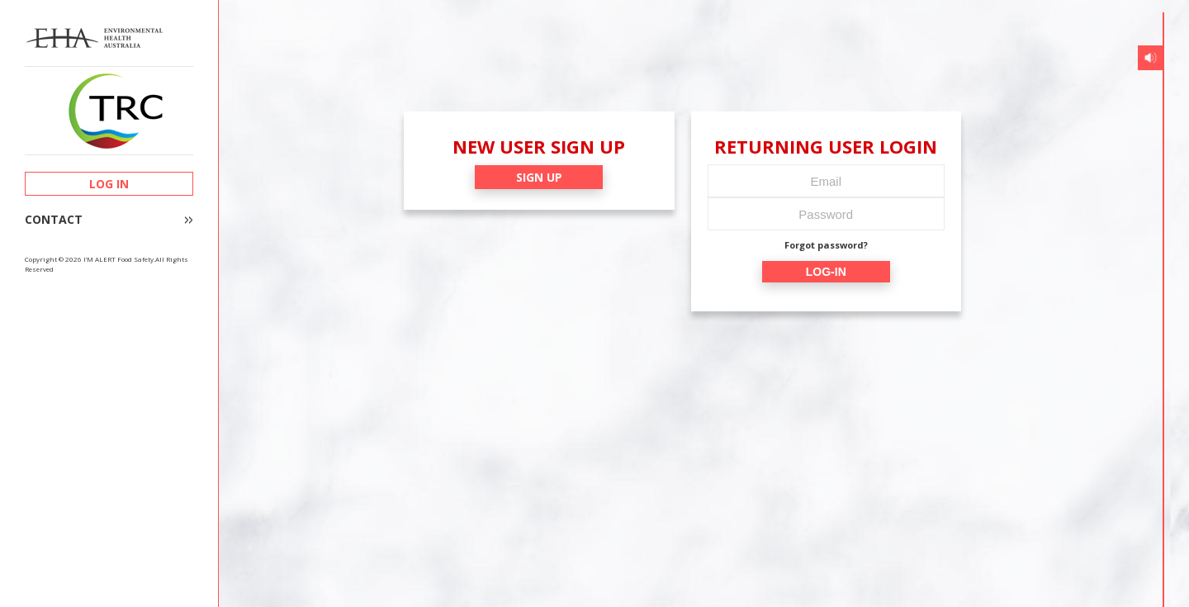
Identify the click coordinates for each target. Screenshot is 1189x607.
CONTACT (54, 219)
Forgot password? (826, 245)
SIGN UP (539, 177)
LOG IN (109, 184)
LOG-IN (826, 271)
